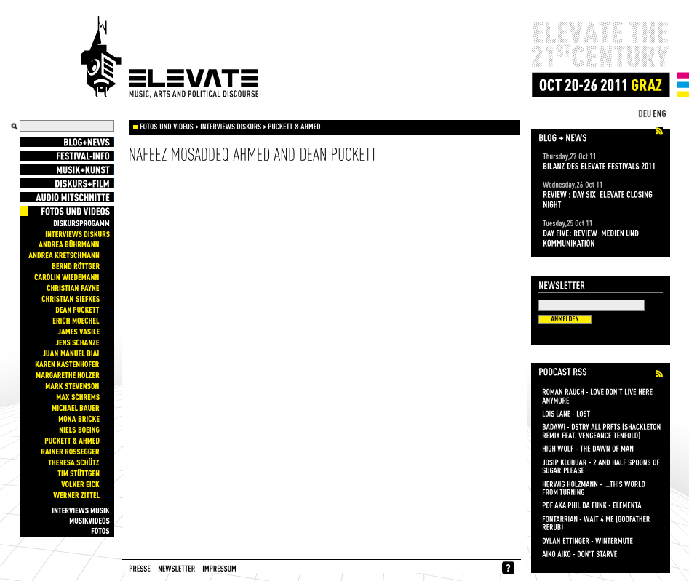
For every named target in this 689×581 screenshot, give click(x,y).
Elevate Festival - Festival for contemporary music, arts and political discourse (170, 57)
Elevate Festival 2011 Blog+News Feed (659, 131)
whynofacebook (508, 567)
